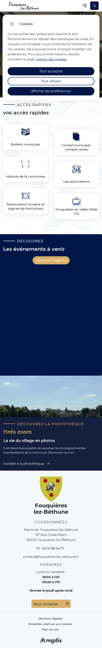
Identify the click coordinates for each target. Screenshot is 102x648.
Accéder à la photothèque (23, 464)
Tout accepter (51, 71)
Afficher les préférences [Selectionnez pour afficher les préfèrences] (51, 91)
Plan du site (50, 629)
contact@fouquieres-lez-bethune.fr (51, 557)
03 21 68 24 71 (53, 548)
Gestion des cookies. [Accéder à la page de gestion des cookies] (51, 59)
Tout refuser (51, 81)
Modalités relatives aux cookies (50, 624)
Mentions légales (50, 618)
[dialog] (51, 58)
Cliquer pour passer (21, 14)
